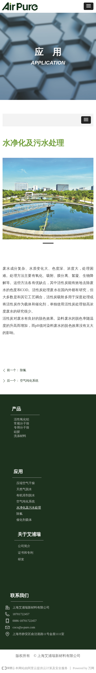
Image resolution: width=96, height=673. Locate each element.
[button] (88, 6)
